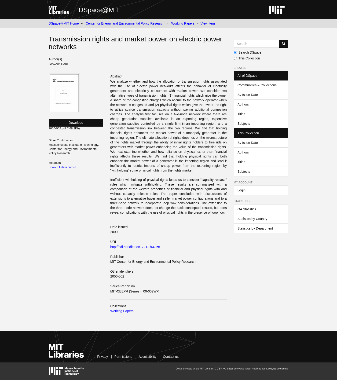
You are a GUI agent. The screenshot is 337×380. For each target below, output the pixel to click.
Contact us (171, 356)
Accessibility (147, 356)
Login (241, 190)
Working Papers (182, 23)
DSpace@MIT (99, 10)
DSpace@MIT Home (64, 23)
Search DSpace (247, 52)
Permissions (123, 356)
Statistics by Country (252, 219)
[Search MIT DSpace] (256, 44)
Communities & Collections (257, 85)
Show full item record (62, 167)
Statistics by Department (255, 228)
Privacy (102, 356)
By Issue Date (248, 95)
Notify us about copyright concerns (270, 368)
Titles (241, 114)
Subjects (244, 123)
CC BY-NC (220, 368)
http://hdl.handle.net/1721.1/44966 (135, 247)
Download (76, 122)
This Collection (247, 58)
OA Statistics (247, 209)
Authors (243, 104)
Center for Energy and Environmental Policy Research (125, 23)
